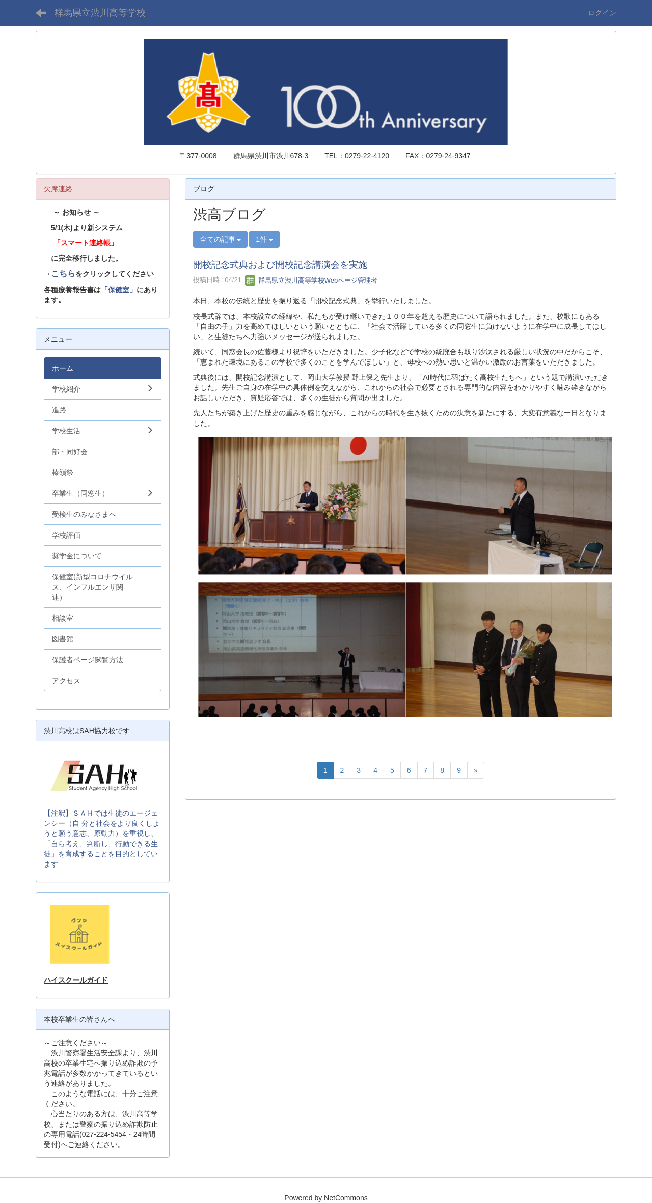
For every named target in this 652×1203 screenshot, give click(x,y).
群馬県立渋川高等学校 (100, 13)
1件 (264, 239)
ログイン (602, 13)
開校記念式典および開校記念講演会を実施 (280, 265)
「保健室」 (119, 290)
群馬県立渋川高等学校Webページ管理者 (311, 280)
